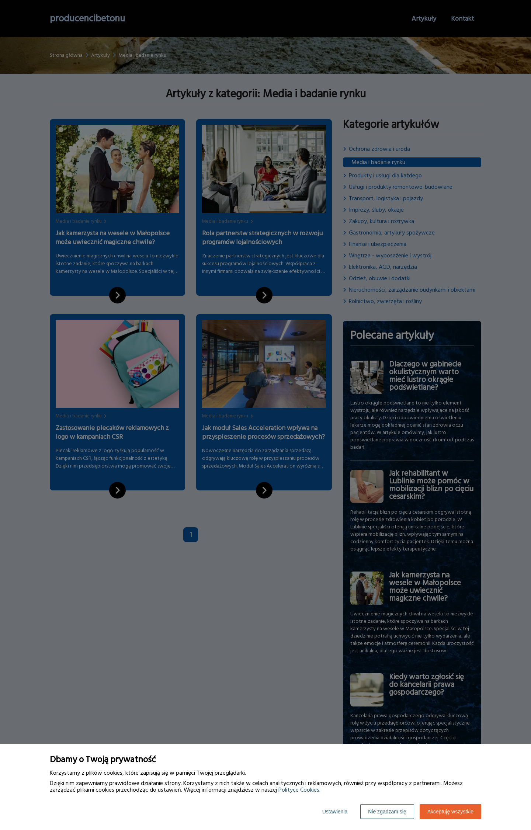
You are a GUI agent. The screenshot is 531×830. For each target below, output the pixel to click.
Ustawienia (334, 812)
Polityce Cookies (298, 790)
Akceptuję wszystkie (450, 812)
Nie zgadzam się (387, 812)
